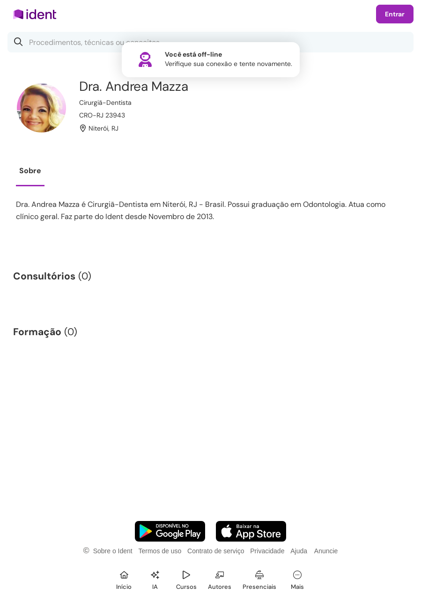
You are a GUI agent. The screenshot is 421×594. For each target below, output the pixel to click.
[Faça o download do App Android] (170, 531)
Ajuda (298, 551)
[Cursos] (186, 579)
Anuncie (326, 551)
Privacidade (267, 551)
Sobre (30, 171)
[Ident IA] (155, 579)
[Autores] (219, 579)
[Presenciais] (259, 579)
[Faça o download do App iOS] (251, 531)
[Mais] (297, 579)
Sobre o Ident (113, 551)
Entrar (395, 14)
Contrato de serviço (215, 551)
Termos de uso (159, 551)
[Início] (124, 579)
